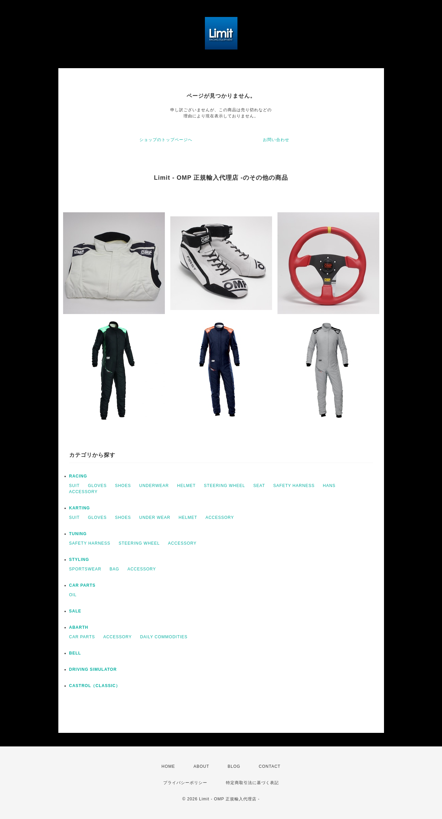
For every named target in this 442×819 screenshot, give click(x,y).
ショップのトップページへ (165, 139)
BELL (75, 653)
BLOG (234, 766)
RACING (78, 476)
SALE (75, 611)
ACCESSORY (83, 491)
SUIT (74, 485)
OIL (73, 594)
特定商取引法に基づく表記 (252, 782)
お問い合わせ (276, 139)
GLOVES (97, 485)
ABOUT (201, 766)
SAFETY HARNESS (294, 485)
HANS (329, 485)
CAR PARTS (82, 585)
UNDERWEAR (154, 485)
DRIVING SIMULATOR (93, 669)
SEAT (259, 485)
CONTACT (270, 766)
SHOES (123, 485)
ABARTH (79, 627)
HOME (168, 766)
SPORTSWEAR (85, 569)
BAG (114, 569)
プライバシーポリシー (185, 782)
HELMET (186, 485)
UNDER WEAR (154, 517)
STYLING (79, 559)
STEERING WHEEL (224, 485)
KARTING (79, 508)
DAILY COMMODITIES (164, 637)
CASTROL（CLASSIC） (94, 685)
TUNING (78, 533)
